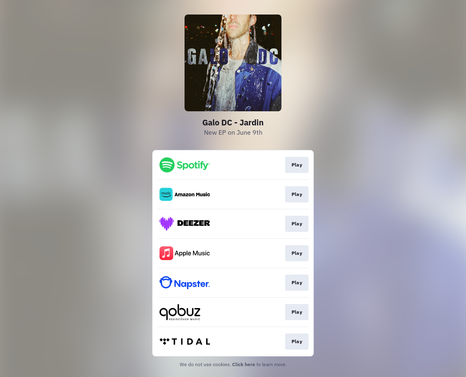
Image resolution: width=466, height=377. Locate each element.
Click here (243, 364)
